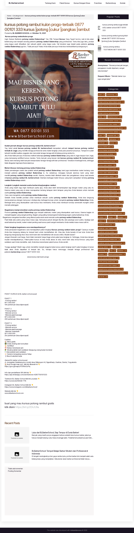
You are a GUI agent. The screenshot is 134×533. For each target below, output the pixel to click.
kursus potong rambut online (109, 195)
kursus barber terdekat (107, 154)
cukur (101, 135)
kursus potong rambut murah (109, 191)
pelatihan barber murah (116, 221)
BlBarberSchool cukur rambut (109, 124)
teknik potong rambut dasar (108, 258)
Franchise (98, 3)
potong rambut (104, 247)
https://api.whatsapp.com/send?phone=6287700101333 (26, 375)
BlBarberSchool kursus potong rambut (112, 128)
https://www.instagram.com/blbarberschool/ (21, 387)
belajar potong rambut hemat (109, 106)
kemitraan (103, 143)
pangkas (122, 217)
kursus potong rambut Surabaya (110, 206)
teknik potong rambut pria (108, 262)
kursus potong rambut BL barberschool (35, 148)
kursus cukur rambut (107, 165)
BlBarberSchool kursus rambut (109, 132)
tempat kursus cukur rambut (108, 265)
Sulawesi (122, 250)
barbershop (112, 94)
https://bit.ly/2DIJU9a (27, 407)
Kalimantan (114, 139)
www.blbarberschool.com (14, 393)
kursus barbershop (106, 158)
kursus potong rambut (107, 184)
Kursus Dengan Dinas (82, 3)
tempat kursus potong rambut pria (110, 269)
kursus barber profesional (108, 150)
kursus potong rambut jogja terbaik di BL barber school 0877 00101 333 (115, 27)
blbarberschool (115, 117)
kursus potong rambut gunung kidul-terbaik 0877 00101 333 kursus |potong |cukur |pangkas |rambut (115, 38)
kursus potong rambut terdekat (109, 210)
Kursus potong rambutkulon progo (19, 36)
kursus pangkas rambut (107, 176)
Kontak (122, 3)
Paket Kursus (65, 3)
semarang (103, 250)
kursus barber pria (105, 146)
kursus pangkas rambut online (109, 180)
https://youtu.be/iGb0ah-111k (15, 381)
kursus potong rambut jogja (108, 187)
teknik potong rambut (117, 254)
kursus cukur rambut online (108, 169)
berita (102, 117)
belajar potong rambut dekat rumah (111, 102)
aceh (101, 94)
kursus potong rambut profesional (110, 202)
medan (112, 217)
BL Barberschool (16, 3)
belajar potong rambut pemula (109, 109)
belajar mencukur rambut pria (109, 98)
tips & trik (102, 276)
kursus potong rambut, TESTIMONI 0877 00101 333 (114, 48)
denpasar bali (113, 135)
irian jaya (102, 139)
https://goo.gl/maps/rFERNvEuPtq (17, 366)
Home (9, 16)
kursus (113, 143)
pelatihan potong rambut (107, 232)
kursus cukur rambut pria (107, 172)
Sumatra (102, 254)
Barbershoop (111, 3)
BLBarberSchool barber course (109, 120)
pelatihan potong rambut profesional (111, 243)
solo (113, 250)
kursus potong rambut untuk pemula (111, 213)
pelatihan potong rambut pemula (110, 236)
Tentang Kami (50, 3)
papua (102, 221)
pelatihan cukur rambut (107, 228)
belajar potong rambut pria (108, 113)
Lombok (102, 217)
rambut (116, 247)
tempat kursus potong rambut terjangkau (112, 273)
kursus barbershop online (108, 161)
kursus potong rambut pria (108, 198)
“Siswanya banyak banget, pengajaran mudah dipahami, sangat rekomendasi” (113, 68)
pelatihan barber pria (106, 224)
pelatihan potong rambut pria (109, 239)
